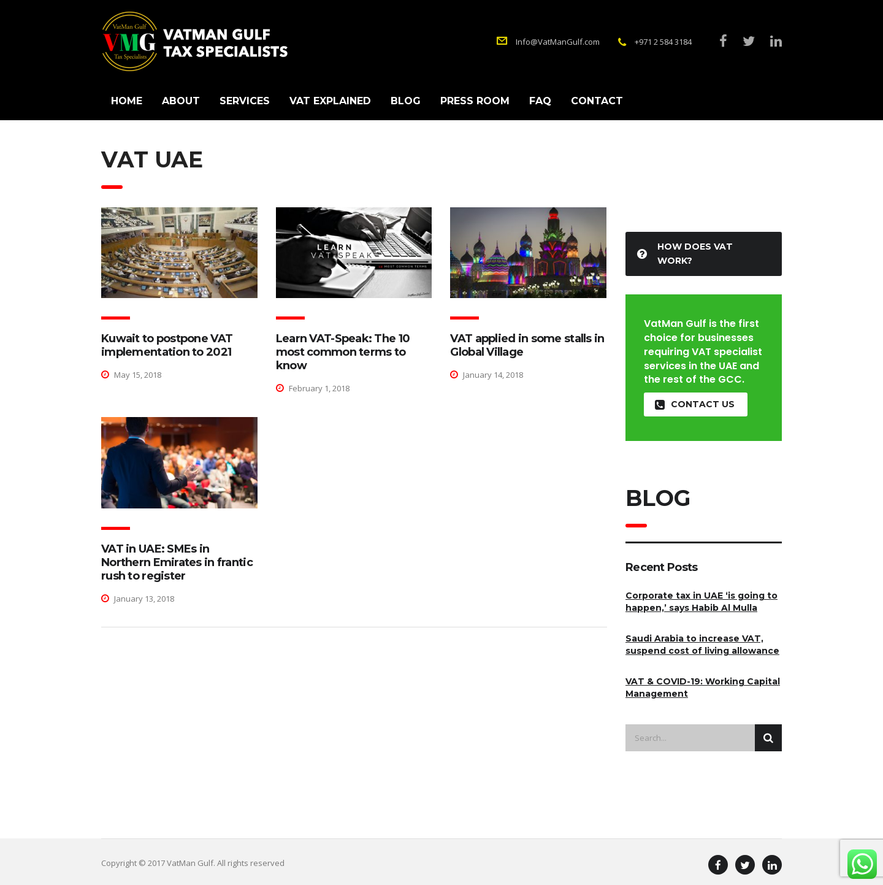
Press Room (475, 101)
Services (245, 101)
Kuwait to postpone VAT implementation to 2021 (166, 345)
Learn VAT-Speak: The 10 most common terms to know (343, 352)
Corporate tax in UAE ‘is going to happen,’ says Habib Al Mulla (701, 601)
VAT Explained (330, 101)
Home (126, 101)
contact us (695, 404)
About (181, 101)
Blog (406, 101)
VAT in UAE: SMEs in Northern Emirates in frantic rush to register (177, 562)
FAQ (540, 101)
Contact (597, 101)
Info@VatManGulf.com (558, 41)
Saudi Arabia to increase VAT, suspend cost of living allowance (702, 644)
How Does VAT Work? (685, 253)
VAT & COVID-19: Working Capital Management (702, 687)
